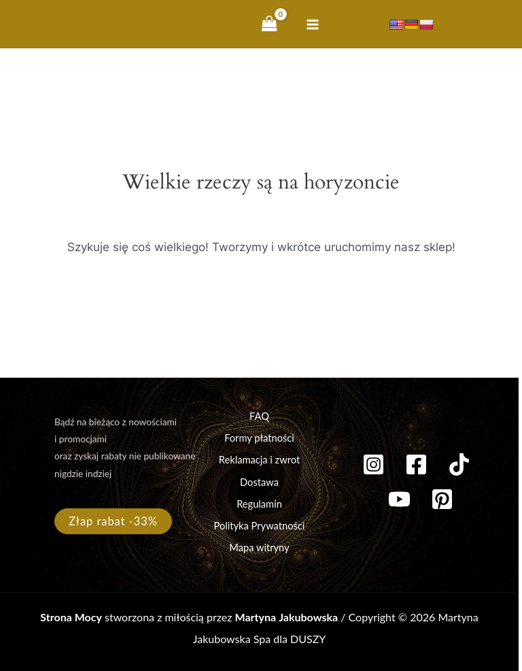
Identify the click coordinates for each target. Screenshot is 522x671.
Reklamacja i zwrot (259, 459)
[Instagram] (373, 464)
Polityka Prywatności (259, 525)
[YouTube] (399, 499)
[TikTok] (459, 464)
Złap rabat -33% (113, 520)
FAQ (259, 416)
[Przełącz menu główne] (312, 24)
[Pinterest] (442, 499)
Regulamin (259, 504)
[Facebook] (416, 464)
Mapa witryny (259, 547)
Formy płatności (259, 438)
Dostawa (259, 482)
